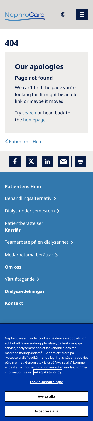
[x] (31, 161)
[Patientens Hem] (25, 186)
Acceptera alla (47, 411)
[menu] (82, 14)
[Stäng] (87, 330)
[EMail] (63, 161)
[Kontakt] (16, 303)
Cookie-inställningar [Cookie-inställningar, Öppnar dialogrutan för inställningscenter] (46, 382)
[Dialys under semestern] (34, 211)
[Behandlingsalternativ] (33, 198)
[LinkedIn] (47, 161)
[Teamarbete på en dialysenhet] (41, 242)
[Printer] (80, 161)
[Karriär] (15, 230)
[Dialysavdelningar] (27, 291)
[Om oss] (15, 266)
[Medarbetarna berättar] (34, 255)
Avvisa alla (46, 396)
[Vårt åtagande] (24, 279)
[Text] (24, 141)
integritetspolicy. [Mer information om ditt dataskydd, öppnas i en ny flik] (48, 372)
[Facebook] (15, 161)
